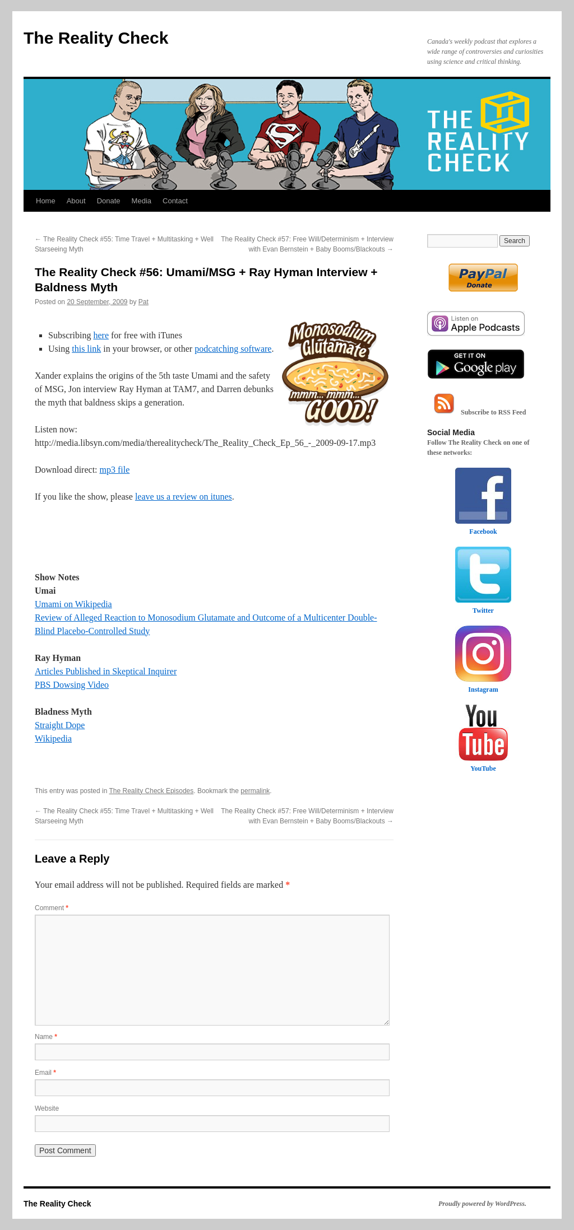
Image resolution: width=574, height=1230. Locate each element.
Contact (175, 201)
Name (46, 1037)
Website (47, 1108)
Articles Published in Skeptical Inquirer (106, 671)
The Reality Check (96, 38)
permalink (255, 791)
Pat (143, 302)
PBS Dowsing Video (72, 684)
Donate (109, 201)
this (79, 348)
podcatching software (233, 348)
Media (141, 201)
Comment (51, 908)
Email (45, 1073)
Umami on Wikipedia (73, 604)
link (94, 348)
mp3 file (115, 469)
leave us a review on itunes (183, 496)
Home (45, 201)
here (101, 335)
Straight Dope (60, 725)
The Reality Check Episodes (151, 791)
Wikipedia (53, 738)
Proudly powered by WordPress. (482, 1204)
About (76, 201)
